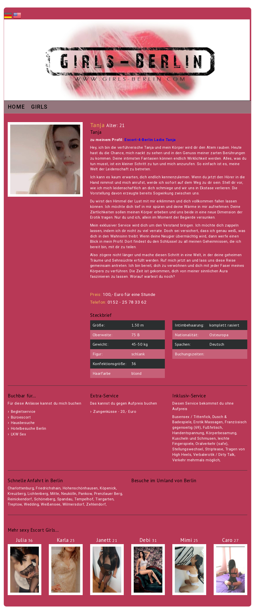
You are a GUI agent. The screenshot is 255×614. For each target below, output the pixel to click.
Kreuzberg (17, 494)
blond (136, 373)
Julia (24, 540)
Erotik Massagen (208, 422)
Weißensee (50, 504)
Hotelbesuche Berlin (28, 428)
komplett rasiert (224, 325)
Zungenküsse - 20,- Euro (114, 412)
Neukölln (68, 494)
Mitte (54, 494)
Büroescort (21, 417)
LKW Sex (18, 434)
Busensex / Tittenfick (191, 417)
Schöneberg (44, 499)
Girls (39, 107)
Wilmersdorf (73, 504)
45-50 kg (139, 344)
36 (133, 363)
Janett (107, 540)
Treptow (15, 504)
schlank (138, 353)
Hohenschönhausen (80, 488)
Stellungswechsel (187, 449)
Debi (148, 540)
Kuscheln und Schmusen (194, 438)
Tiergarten (104, 499)
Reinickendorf (20, 499)
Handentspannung (188, 433)
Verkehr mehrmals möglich (196, 460)
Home (16, 107)
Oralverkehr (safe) (211, 444)
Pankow (85, 494)
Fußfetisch (212, 427)
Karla (66, 540)
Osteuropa (218, 334)
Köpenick (108, 488)
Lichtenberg (38, 494)
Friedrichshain (48, 488)
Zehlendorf (96, 504)
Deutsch (216, 344)
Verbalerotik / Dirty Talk (214, 455)
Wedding (31, 504)
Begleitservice (23, 412)
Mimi (189, 540)
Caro (230, 540)
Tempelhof (83, 499)
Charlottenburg (21, 488)
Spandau (64, 499)
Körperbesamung (221, 433)
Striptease (214, 449)
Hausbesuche (23, 423)
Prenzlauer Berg (108, 494)
